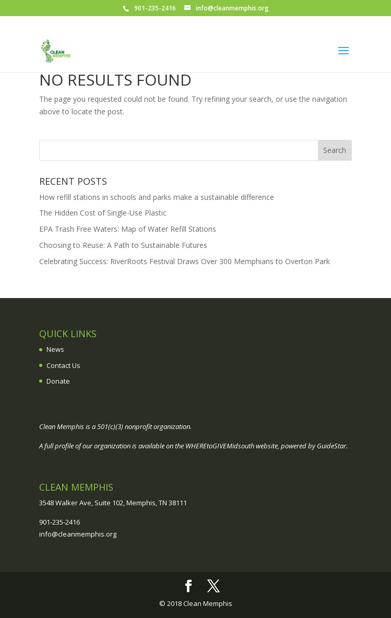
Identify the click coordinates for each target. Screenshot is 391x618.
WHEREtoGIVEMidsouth (219, 445)
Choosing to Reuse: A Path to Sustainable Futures (123, 245)
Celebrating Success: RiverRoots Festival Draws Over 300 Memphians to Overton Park (184, 261)
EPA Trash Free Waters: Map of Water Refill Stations (127, 229)
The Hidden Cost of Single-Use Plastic (103, 213)
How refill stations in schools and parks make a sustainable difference (156, 197)
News (55, 349)
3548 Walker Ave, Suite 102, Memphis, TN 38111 (113, 502)
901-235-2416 (59, 522)
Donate (58, 381)
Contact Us (63, 365)
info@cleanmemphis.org (77, 534)
